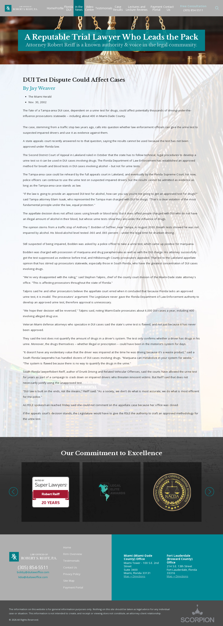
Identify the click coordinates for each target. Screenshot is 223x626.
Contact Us (70, 567)
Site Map (68, 580)
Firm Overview (72, 554)
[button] (217, 8)
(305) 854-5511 (193, 10)
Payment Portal (73, 587)
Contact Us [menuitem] (168, 8)
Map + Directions (134, 576)
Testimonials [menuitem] (103, 8)
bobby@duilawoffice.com (33, 572)
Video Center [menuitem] (89, 8)
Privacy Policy (71, 574)
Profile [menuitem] (59, 8)
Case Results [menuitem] (118, 8)
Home (67, 547)
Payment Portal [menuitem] (156, 8)
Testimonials (71, 560)
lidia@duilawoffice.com (33, 577)
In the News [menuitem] (79, 8)
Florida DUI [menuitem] (68, 8)
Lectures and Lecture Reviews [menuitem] (137, 8)
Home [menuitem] (51, 8)
